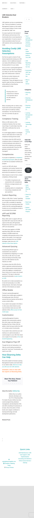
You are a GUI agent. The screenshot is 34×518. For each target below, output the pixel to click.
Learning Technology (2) (28, 124)
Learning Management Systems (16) (28, 116)
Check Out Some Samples (28, 196)
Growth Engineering (7, 339)
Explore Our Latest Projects (28, 209)
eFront (19, 337)
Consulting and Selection (24, 458)
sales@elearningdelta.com (9, 461)
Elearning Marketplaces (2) (28, 100)
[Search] (26, 19)
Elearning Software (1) (28, 107)
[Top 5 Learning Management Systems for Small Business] (12, 423)
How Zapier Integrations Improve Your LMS (29, 53)
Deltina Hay (16, 391)
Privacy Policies (10, 467)
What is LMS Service (27, 81)
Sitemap (25, 462)
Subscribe (28, 170)
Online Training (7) (28, 132)
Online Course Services (25, 460)
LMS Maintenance (23, 452)
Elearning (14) (28, 93)
